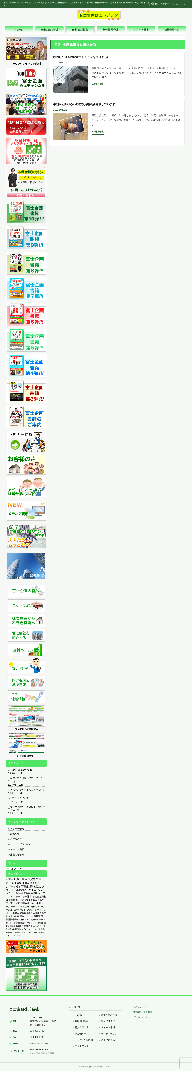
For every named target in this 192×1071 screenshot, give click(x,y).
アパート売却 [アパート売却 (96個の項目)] (15, 936)
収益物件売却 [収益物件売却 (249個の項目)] (12, 919)
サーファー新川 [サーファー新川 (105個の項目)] (39, 932)
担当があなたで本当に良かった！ (27, 790)
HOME (78, 1015)
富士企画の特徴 (109, 1015)
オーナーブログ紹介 (20, 844)
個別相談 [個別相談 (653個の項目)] (25, 900)
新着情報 (14, 834)
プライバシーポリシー (143, 1017)
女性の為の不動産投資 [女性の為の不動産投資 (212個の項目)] (36, 923)
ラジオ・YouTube (84, 1039)
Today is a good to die (21, 770)
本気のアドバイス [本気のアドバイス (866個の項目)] (26, 890)
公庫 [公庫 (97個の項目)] (7, 936)
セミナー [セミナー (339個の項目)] (29, 916)
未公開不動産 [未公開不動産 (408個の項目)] (19, 910)
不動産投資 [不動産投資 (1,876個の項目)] (12, 879)
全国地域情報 (17, 854)
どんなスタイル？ (19, 798)
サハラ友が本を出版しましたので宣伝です (27, 808)
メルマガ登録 (108, 1039)
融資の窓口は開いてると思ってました (27, 780)
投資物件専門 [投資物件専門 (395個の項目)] (32, 910)
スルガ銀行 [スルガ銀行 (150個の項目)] (38, 926)
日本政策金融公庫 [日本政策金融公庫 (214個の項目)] (18, 923)
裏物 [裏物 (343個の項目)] (22, 916)
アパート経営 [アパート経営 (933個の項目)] (13, 886)
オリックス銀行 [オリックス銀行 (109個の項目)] (26, 932)
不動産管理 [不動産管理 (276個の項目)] (39, 916)
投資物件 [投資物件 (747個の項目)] (25, 893)
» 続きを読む (98, 84)
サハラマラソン (109, 1033)
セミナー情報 (17, 828)
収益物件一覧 (82, 1033)
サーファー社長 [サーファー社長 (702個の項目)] (24, 896)
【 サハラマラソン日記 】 (26, 63)
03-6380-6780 (37, 1030)
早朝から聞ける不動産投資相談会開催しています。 (85, 104)
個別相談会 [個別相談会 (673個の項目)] (14, 900)
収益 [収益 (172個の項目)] (30, 926)
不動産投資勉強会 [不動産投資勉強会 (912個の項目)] (31, 886)
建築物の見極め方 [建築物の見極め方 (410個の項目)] (30, 906)
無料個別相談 (82, 1021)
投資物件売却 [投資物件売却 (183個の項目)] (22, 926)
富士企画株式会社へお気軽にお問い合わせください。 (156, 15)
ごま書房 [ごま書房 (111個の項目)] (16, 932)
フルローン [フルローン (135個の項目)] (31, 929)
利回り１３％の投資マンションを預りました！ (83, 57)
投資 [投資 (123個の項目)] (10, 932)
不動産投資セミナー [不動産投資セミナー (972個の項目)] (33, 883)
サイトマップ (179, 4)
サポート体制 (108, 1027)
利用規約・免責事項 (158, 4)
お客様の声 (16, 839)
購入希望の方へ (83, 1027)
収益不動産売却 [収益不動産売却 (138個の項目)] (19, 929)
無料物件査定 (108, 1021)
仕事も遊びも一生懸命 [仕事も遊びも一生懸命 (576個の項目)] (31, 903)
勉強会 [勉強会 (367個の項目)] (16, 913)
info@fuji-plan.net (39, 1043)
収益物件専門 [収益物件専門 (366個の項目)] (26, 913)
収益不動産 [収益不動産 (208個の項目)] (11, 926)
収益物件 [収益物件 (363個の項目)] (15, 916)
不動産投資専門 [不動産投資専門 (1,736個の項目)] (29, 879)
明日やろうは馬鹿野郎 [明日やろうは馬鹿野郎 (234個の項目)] (29, 919)
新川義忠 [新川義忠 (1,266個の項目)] (17, 883)
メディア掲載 (17, 849)
